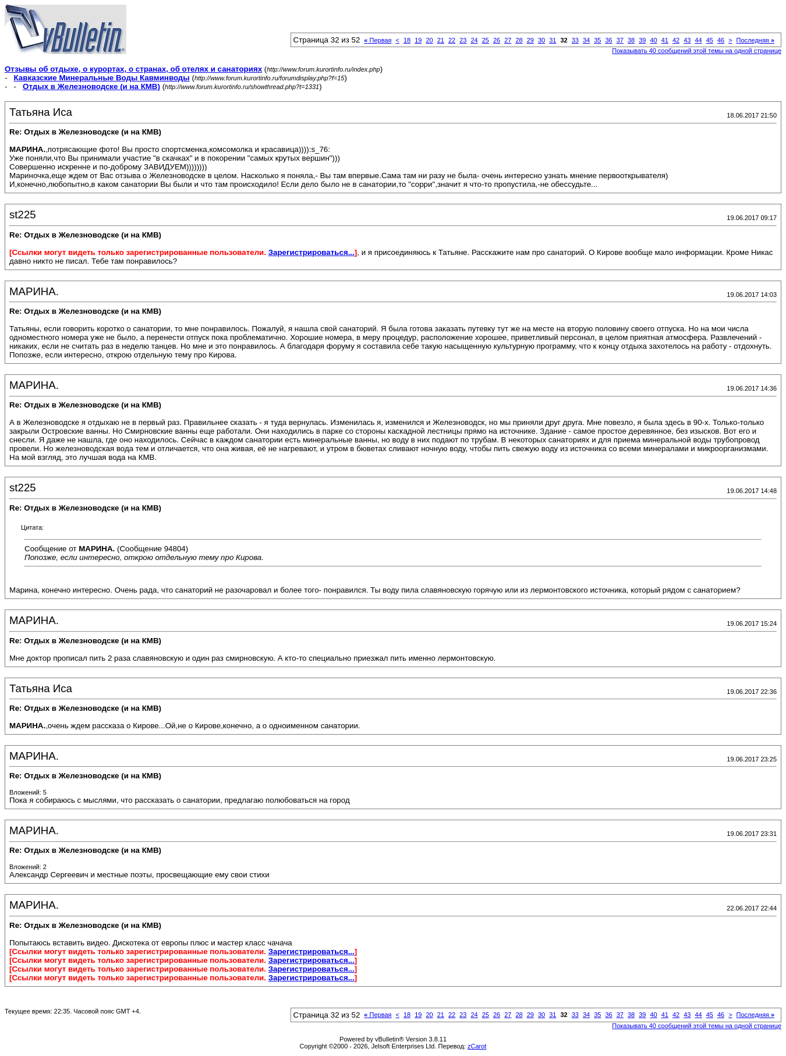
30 (541, 40)
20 (429, 40)
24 (473, 40)
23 (462, 40)
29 (530, 40)
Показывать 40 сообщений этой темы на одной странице (696, 50)
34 (586, 40)
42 (675, 40)
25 (485, 40)
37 (620, 40)
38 (631, 40)
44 (698, 40)
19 (418, 40)
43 (687, 40)
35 (597, 40)
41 (664, 40)
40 (653, 40)
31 (552, 40)
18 (406, 40)
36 (608, 40)
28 (518, 40)
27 (507, 40)
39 (642, 40)
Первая (377, 40)
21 (440, 40)
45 (709, 40)
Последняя (755, 40)
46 (720, 40)
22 (451, 40)
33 (575, 40)
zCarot (477, 1046)
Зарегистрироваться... (311, 252)
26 (496, 40)
